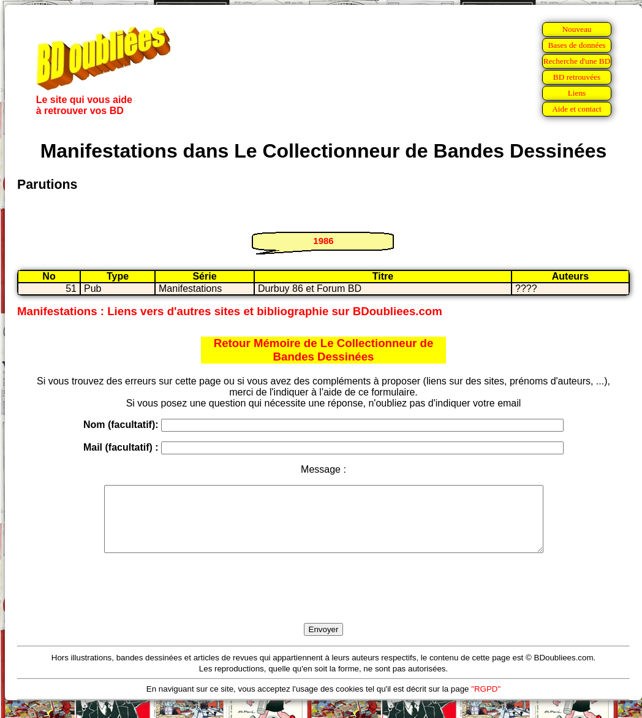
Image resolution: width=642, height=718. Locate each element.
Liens (577, 92)
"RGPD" (485, 701)
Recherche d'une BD (577, 61)
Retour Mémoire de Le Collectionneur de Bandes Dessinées (324, 350)
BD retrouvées (576, 77)
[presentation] (323, 602)
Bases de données (576, 45)
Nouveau (576, 29)
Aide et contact (577, 108)
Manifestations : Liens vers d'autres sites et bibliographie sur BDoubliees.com (229, 311)
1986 (323, 240)
